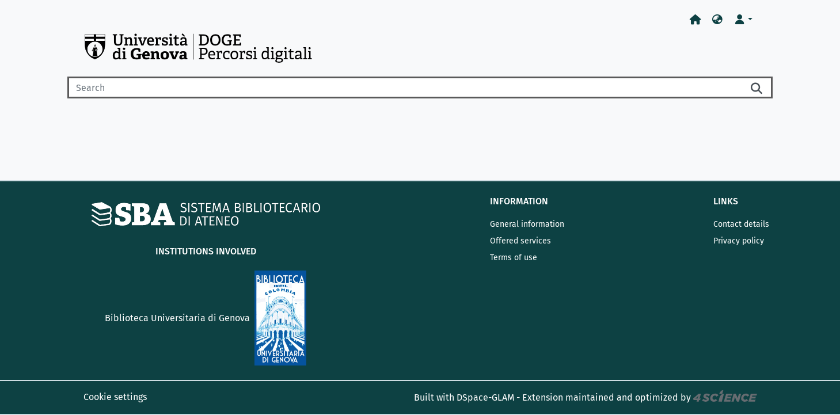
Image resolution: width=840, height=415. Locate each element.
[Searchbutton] (758, 87)
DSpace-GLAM (485, 397)
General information (527, 224)
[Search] (405, 87)
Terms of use (513, 257)
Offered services (520, 241)
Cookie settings (115, 396)
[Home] (695, 20)
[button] (717, 20)
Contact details (741, 224)
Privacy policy (738, 241)
